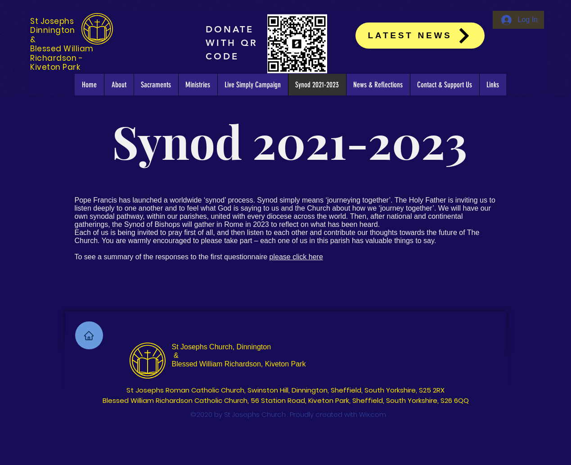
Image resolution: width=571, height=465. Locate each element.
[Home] (89, 335)
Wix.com (372, 414)
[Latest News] (420, 36)
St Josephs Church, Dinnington (221, 347)
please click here (296, 257)
